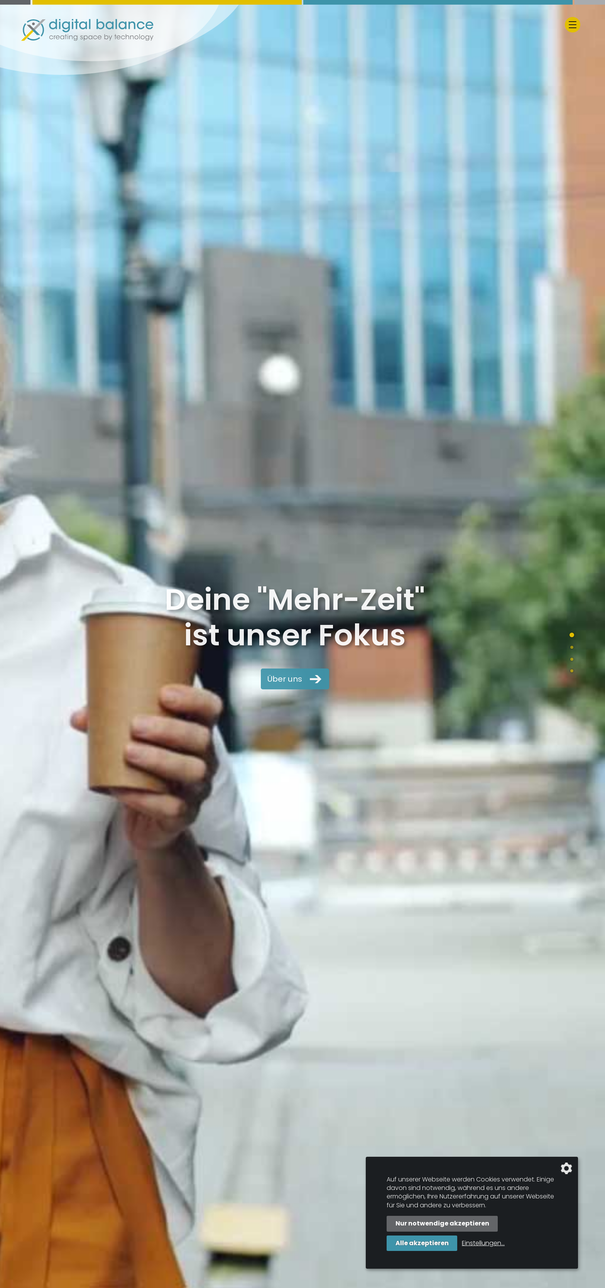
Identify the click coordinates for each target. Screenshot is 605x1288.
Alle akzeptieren (422, 1243)
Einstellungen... (483, 1243)
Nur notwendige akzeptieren (442, 1223)
